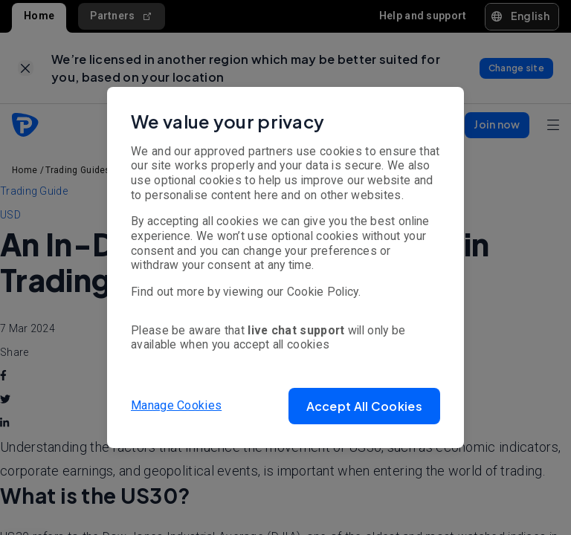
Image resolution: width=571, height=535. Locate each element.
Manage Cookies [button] (176, 405)
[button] (364, 406)
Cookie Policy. (324, 292)
